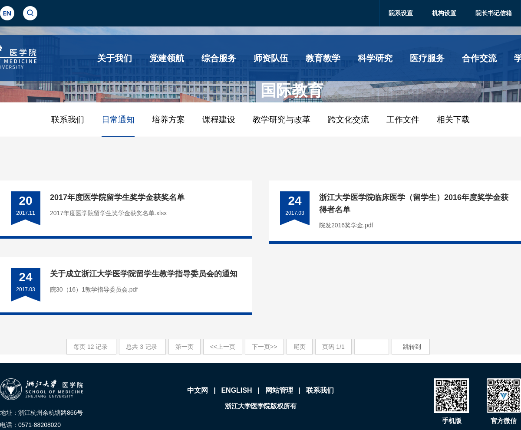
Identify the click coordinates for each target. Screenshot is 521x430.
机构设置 (444, 13)
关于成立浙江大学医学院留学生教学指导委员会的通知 (143, 273)
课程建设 (218, 119)
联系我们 (67, 119)
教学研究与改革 (281, 119)
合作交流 (479, 58)
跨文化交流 (348, 119)
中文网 (197, 390)
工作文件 (402, 119)
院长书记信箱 (493, 13)
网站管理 (279, 390)
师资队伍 (271, 58)
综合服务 (218, 58)
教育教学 (323, 58)
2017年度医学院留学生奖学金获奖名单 (117, 197)
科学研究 (375, 58)
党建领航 (166, 58)
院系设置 (401, 13)
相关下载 (453, 119)
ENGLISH (236, 390)
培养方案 (168, 119)
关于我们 (114, 58)
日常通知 (118, 119)
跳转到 (413, 347)
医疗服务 (427, 58)
